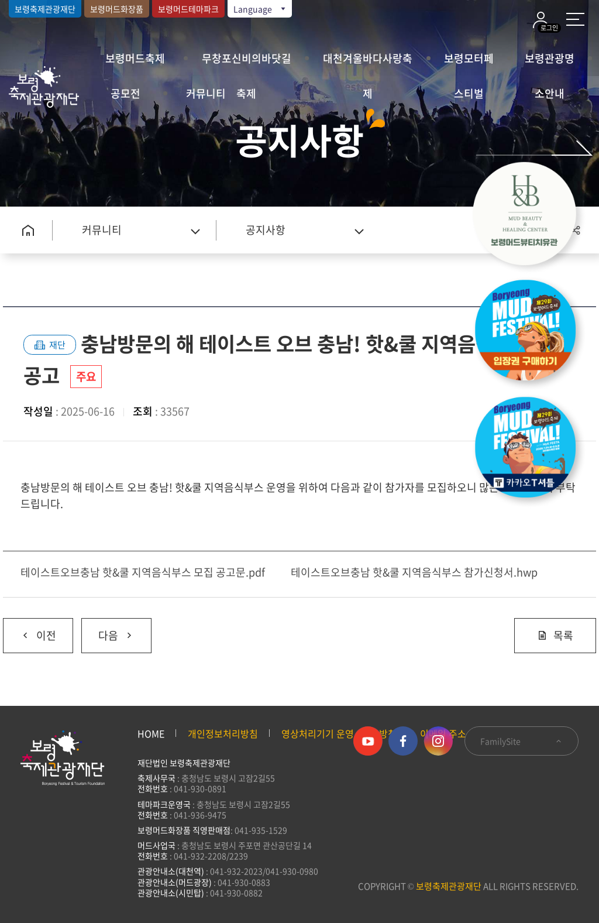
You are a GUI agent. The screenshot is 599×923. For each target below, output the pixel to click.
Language (260, 9)
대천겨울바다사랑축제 (367, 63)
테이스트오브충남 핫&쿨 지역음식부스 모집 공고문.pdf (142, 572)
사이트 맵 (575, 19)
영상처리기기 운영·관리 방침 (339, 733)
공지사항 (265, 230)
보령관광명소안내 (549, 63)
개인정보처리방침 (223, 733)
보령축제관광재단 (45, 9)
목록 (555, 635)
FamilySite (521, 741)
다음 (108, 631)
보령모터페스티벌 (469, 63)
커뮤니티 (206, 93)
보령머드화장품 (116, 9)
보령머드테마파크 (188, 9)
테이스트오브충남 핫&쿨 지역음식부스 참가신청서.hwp (414, 572)
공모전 (125, 93)
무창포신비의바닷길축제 (246, 63)
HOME (150, 733)
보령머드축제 (135, 58)
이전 (29, 631)
